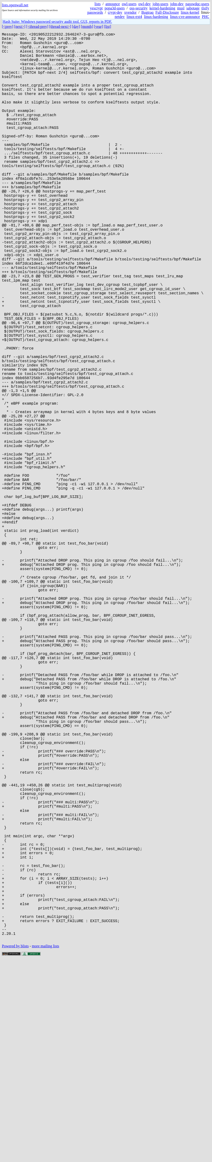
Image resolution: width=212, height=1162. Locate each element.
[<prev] (7, 27)
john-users (160, 4)
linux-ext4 (134, 17)
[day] (76, 27)
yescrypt (96, 8)
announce (112, 4)
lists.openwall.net (15, 5)
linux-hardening (156, 17)
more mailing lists (45, 1148)
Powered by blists (15, 1148)
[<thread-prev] (37, 27)
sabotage (193, 8)
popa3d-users (115, 8)
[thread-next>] (60, 27)
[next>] (19, 27)
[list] (107, 27)
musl (180, 8)
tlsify (205, 8)
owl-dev (144, 4)
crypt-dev (115, 12)
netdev (120, 17)
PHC (205, 17)
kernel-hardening (162, 8)
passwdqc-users (197, 4)
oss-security (138, 8)
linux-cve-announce (185, 17)
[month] (87, 27)
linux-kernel (190, 12)
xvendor (130, 12)
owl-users (129, 4)
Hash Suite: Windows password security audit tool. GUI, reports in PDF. (57, 22)
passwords (95, 12)
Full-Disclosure (167, 12)
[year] (98, 27)
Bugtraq (147, 12)
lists (98, 4)
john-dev (177, 4)
